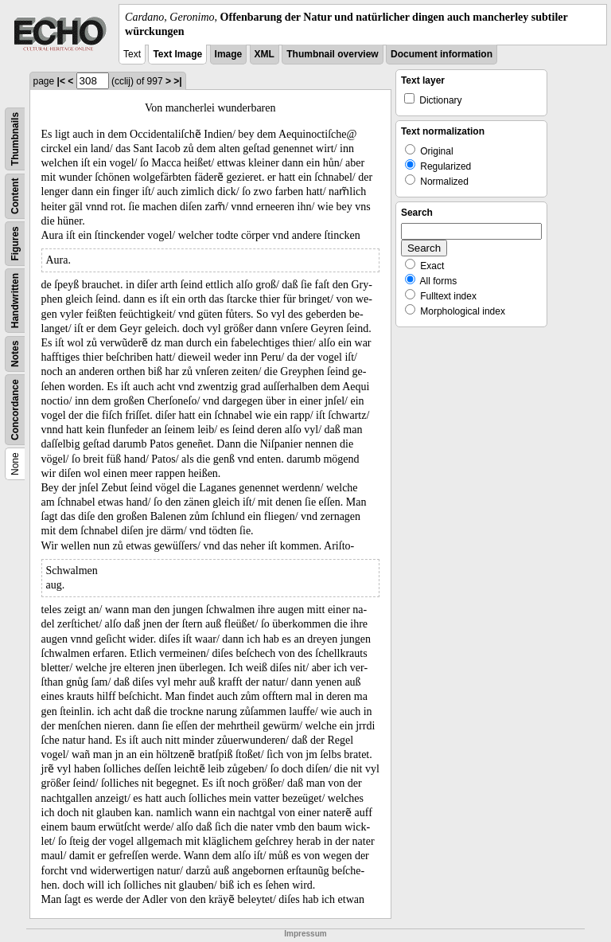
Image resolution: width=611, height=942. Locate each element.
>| (177, 81)
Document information (441, 54)
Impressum (305, 933)
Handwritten (15, 300)
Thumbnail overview (332, 54)
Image (229, 54)
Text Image (177, 54)
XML (264, 54)
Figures (15, 244)
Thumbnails (15, 139)
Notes (15, 354)
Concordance (15, 410)
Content (15, 196)
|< (61, 81)
